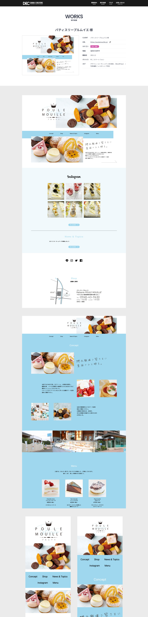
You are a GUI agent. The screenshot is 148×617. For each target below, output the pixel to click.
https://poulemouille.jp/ (99, 42)
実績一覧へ (74, 568)
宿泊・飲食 (94, 46)
